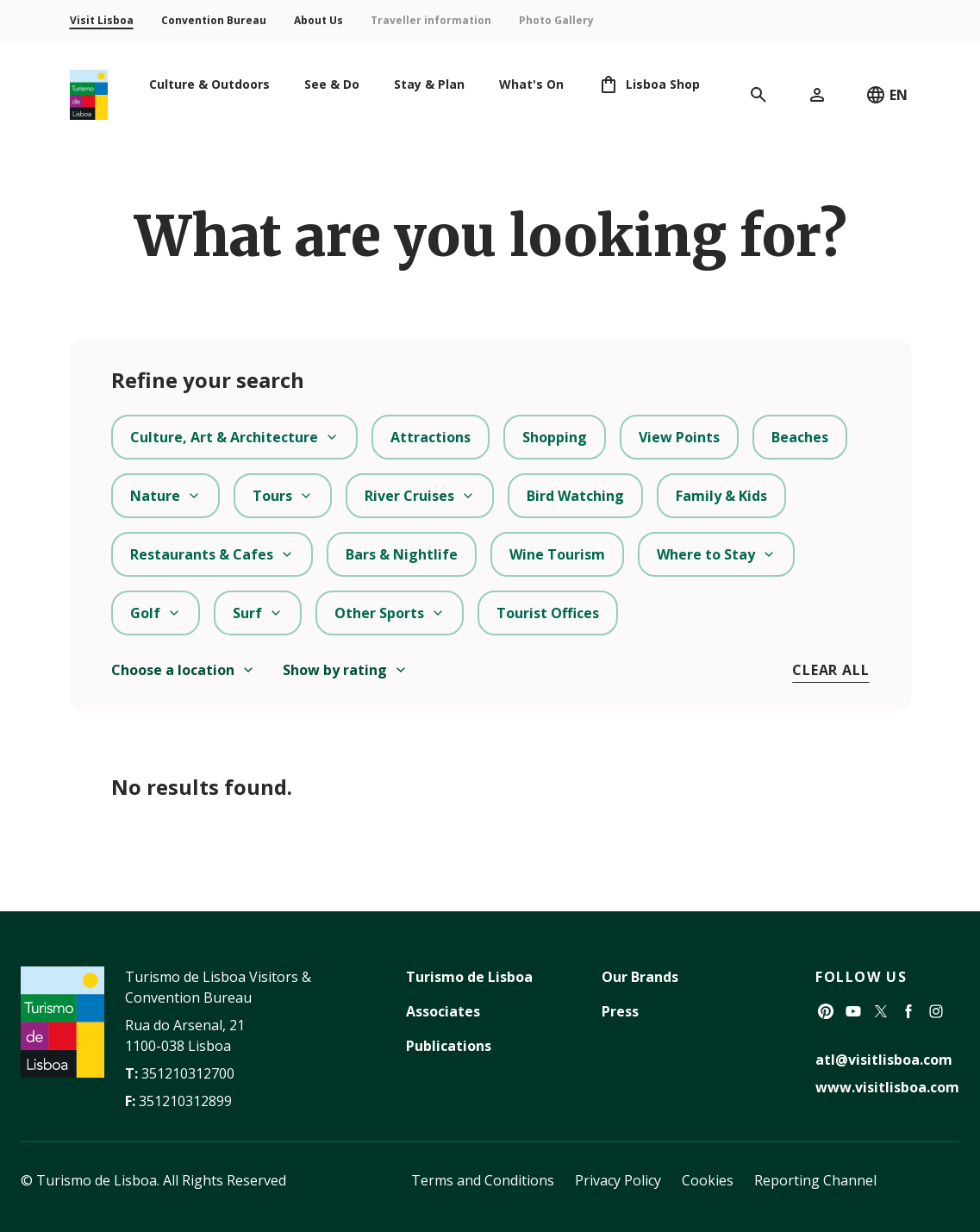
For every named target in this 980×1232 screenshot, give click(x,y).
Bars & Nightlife (402, 554)
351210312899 (185, 1100)
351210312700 (187, 1073)
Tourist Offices (547, 612)
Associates (443, 1011)
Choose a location (183, 669)
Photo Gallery (556, 20)
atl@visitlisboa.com (883, 1059)
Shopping (554, 437)
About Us (318, 20)
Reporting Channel (815, 1180)
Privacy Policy (618, 1180)
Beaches (799, 437)
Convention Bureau (213, 20)
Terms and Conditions (482, 1180)
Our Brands (640, 976)
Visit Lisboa (102, 20)
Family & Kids (721, 495)
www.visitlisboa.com (887, 1087)
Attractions (430, 437)
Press (620, 1011)
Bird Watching (575, 495)
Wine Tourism (557, 554)
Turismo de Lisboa (469, 976)
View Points (679, 437)
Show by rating (345, 669)
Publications (448, 1045)
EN (886, 94)
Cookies (707, 1180)
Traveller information (431, 20)
